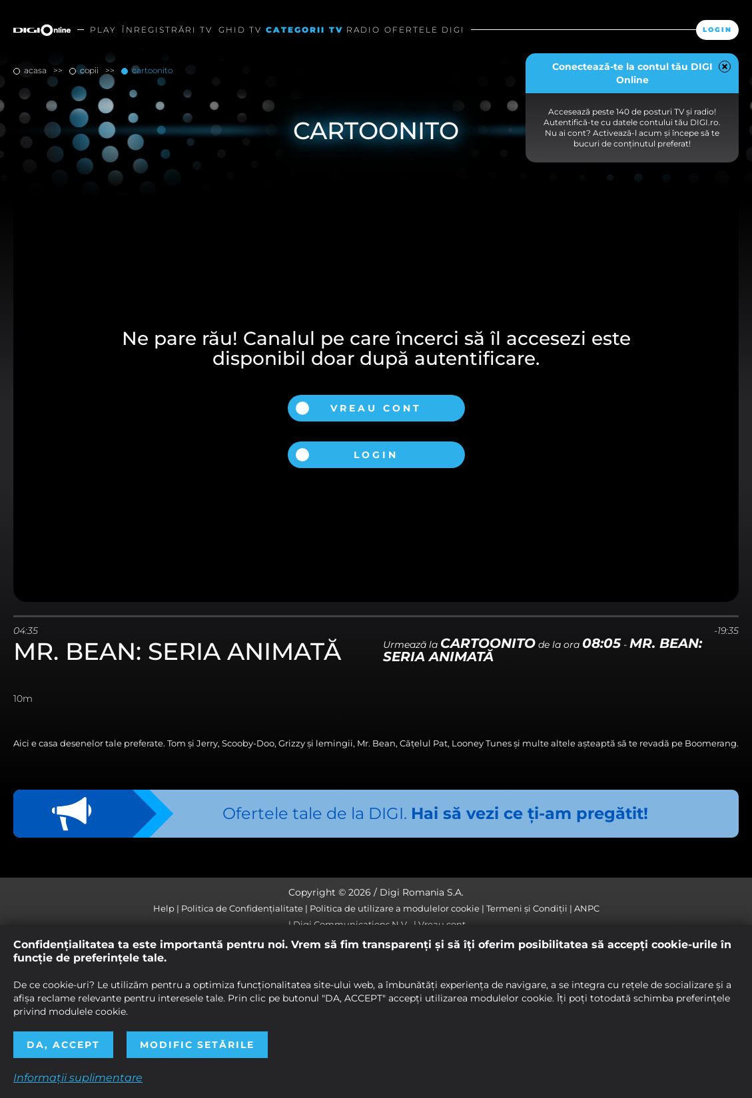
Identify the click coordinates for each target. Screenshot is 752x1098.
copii (89, 70)
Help (164, 908)
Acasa (35, 70)
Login (717, 29)
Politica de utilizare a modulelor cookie (395, 908)
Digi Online (42, 30)
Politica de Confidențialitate (242, 908)
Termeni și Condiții (526, 908)
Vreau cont (376, 408)
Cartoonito (151, 70)
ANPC (586, 908)
